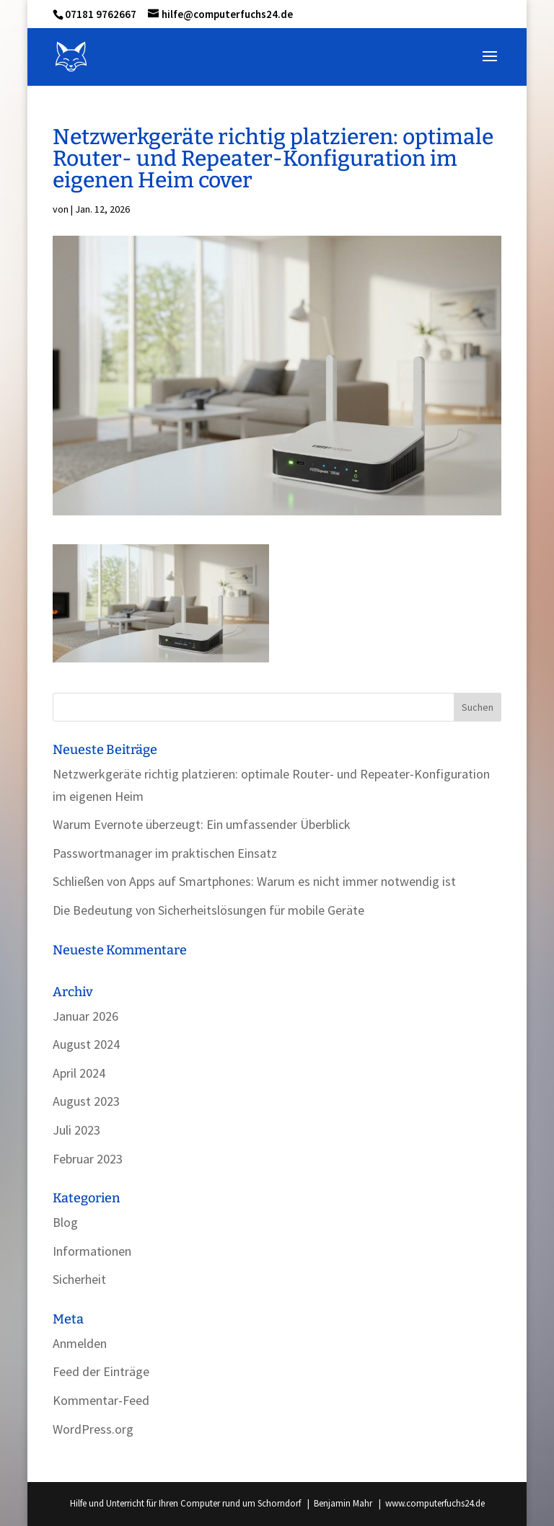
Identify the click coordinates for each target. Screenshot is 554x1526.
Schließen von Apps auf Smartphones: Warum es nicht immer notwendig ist (254, 881)
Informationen (92, 1251)
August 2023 (86, 1101)
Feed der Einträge (101, 1371)
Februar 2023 (88, 1158)
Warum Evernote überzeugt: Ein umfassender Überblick (202, 824)
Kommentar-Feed (101, 1400)
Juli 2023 (76, 1130)
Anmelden (80, 1343)
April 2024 (79, 1073)
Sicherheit (79, 1279)
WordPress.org (93, 1429)
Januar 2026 (85, 1016)
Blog (65, 1222)
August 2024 (86, 1044)
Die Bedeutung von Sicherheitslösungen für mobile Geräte (208, 910)
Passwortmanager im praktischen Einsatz (165, 853)
